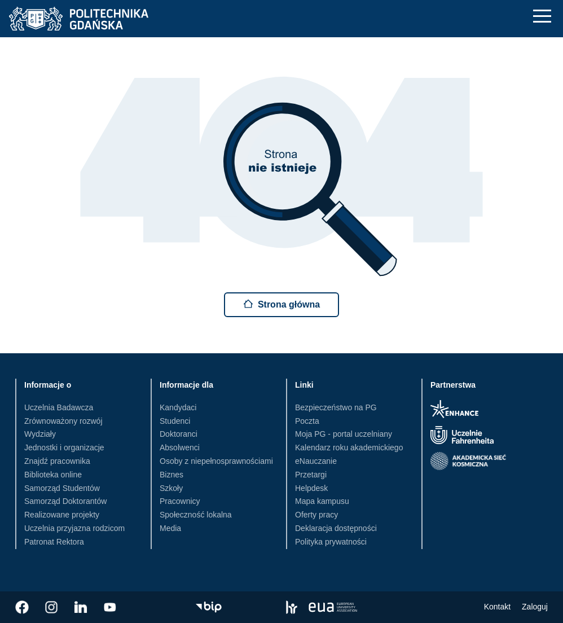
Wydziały (40, 433)
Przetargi (311, 474)
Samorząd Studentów (62, 488)
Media (170, 528)
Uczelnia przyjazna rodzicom (74, 528)
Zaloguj (535, 606)
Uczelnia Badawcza (58, 407)
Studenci (175, 420)
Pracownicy (180, 501)
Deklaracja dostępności (336, 528)
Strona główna (281, 304)
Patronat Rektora (54, 541)
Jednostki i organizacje (64, 447)
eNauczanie (316, 461)
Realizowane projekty (61, 514)
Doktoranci (178, 433)
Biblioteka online (53, 474)
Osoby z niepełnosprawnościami (216, 461)
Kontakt (497, 606)
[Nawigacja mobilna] (542, 16)
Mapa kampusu (322, 501)
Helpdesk (311, 488)
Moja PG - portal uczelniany (343, 433)
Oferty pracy (316, 514)
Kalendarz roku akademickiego (349, 447)
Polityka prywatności (331, 541)
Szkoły (171, 488)
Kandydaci (178, 407)
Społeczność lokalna (196, 514)
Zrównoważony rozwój (63, 420)
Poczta (307, 420)
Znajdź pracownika (57, 461)
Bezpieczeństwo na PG (336, 407)
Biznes (171, 474)
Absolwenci (180, 447)
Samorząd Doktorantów (65, 501)
